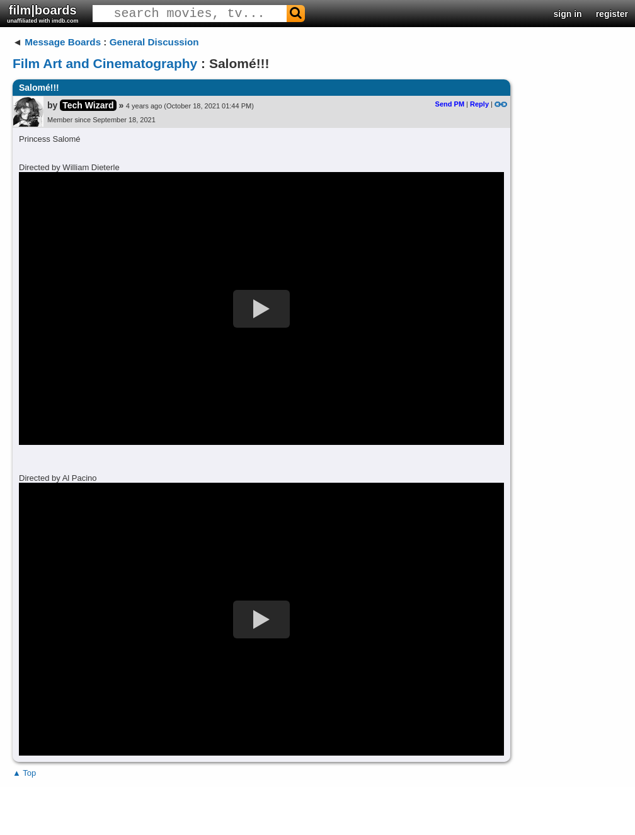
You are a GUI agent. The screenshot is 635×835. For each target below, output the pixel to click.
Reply (479, 104)
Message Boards (63, 42)
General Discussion (154, 42)
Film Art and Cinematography (105, 63)
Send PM (449, 104)
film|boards (43, 13)
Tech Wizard (87, 105)
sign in (568, 14)
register (612, 14)
